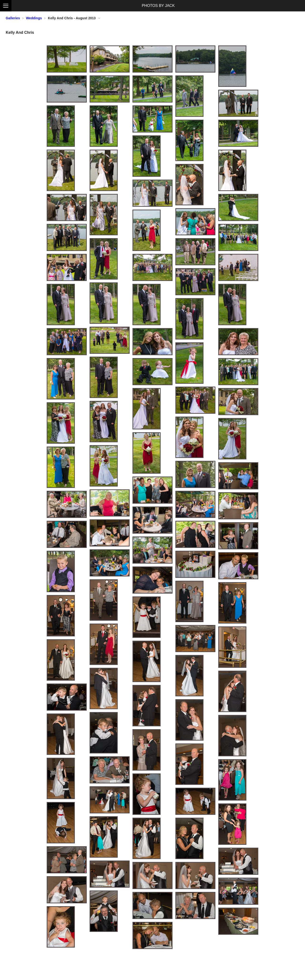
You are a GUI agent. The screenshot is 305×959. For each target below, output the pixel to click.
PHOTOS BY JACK (158, 6)
